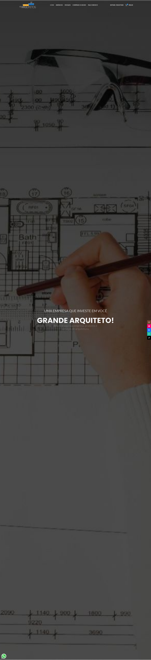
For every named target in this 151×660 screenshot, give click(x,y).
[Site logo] (28, 5)
